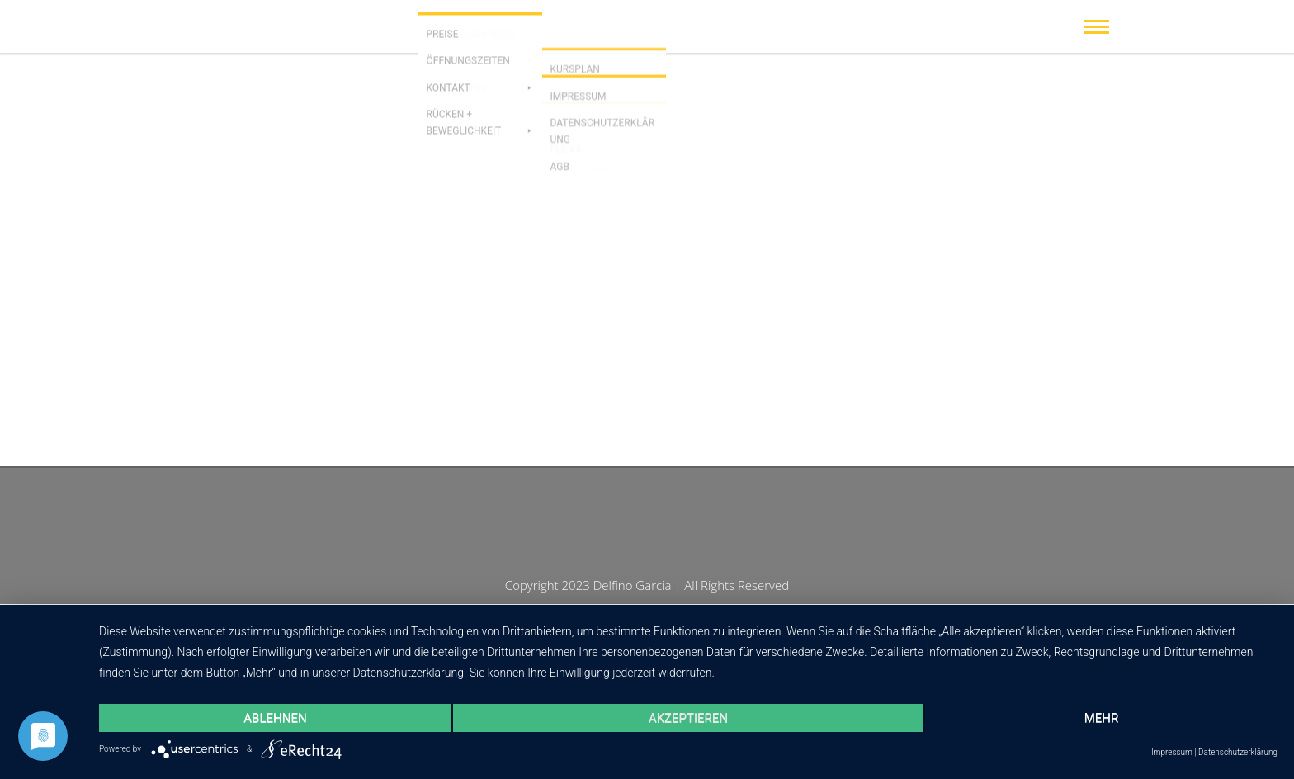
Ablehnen (274, 718)
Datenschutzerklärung (1237, 752)
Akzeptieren (688, 718)
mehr (1101, 718)
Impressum (1171, 752)
